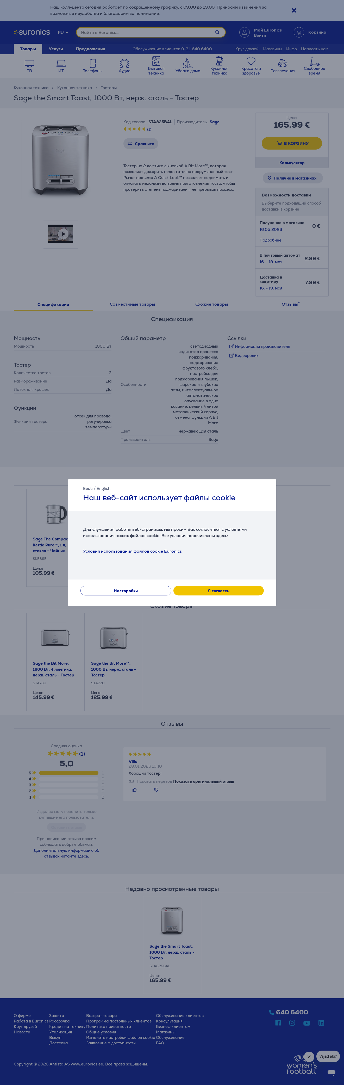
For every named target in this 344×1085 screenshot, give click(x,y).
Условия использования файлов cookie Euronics (132, 551)
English (103, 488)
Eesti (88, 488)
